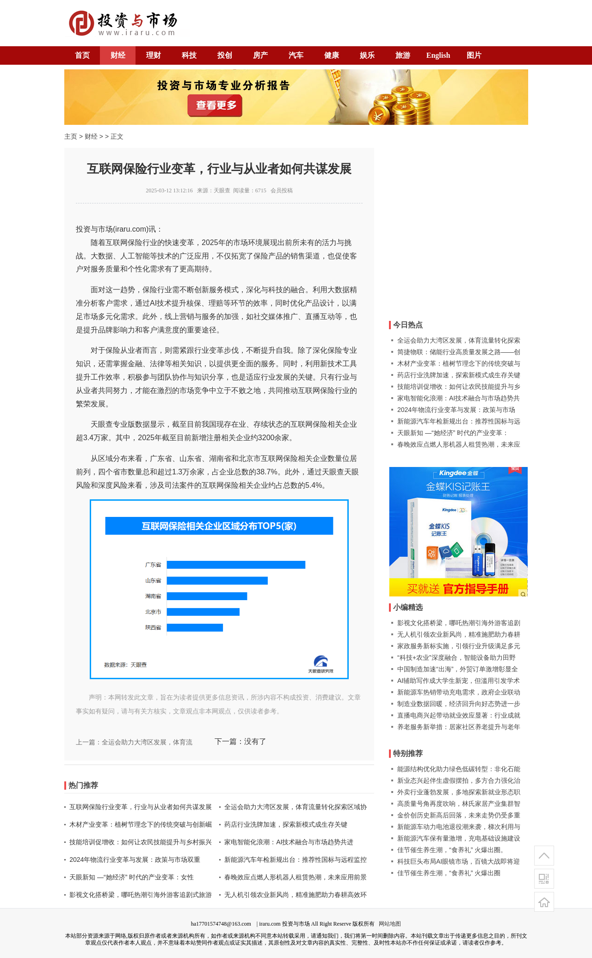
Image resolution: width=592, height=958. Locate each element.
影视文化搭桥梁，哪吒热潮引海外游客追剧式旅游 (140, 894)
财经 (118, 55)
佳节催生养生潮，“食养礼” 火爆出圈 (448, 873)
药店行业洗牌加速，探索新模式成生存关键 (285, 824)
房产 (260, 55)
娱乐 (367, 55)
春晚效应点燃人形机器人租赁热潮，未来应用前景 (295, 877)
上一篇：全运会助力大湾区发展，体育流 (134, 742)
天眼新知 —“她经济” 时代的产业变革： (453, 432)
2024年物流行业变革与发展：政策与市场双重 (134, 859)
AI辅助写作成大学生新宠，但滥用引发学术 (458, 680)
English (438, 55)
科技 (189, 55)
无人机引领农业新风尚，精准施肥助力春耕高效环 (295, 894)
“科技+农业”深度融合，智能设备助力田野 (456, 657)
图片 (474, 55)
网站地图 (390, 924)
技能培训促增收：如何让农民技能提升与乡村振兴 (140, 842)
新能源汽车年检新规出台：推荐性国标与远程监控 (295, 859)
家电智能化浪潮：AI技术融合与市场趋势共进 (288, 842)
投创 (224, 55)
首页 (82, 55)
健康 (331, 55)
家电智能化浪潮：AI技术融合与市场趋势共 (458, 398)
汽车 (296, 55)
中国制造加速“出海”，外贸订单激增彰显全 (457, 669)
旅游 (402, 55)
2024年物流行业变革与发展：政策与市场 (456, 409)
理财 (153, 55)
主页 (70, 136)
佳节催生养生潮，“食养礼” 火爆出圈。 (452, 850)
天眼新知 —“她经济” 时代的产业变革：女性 (131, 877)
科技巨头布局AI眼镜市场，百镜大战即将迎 (458, 861)
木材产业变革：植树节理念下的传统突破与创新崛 (140, 824)
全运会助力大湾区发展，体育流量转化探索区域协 (295, 807)
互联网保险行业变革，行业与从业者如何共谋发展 (140, 807)
